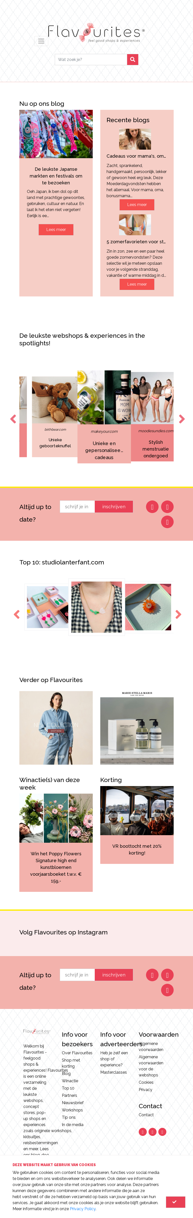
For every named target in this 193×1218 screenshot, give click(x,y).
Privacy (145, 1089)
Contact (146, 1114)
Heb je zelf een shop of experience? (114, 1059)
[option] (42, 417)
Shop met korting (71, 1063)
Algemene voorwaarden (151, 1046)
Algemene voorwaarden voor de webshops (151, 1066)
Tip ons (69, 1117)
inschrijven (113, 506)
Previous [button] (12, 414)
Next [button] (180, 414)
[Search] (91, 59)
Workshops (72, 1110)
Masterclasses (113, 1072)
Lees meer (56, 229)
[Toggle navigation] (41, 41)
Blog (66, 1073)
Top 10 (68, 1088)
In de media (72, 1124)
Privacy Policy (82, 1208)
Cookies (146, 1082)
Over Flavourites (77, 1053)
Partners (69, 1095)
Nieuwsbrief (73, 1102)
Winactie (70, 1080)
